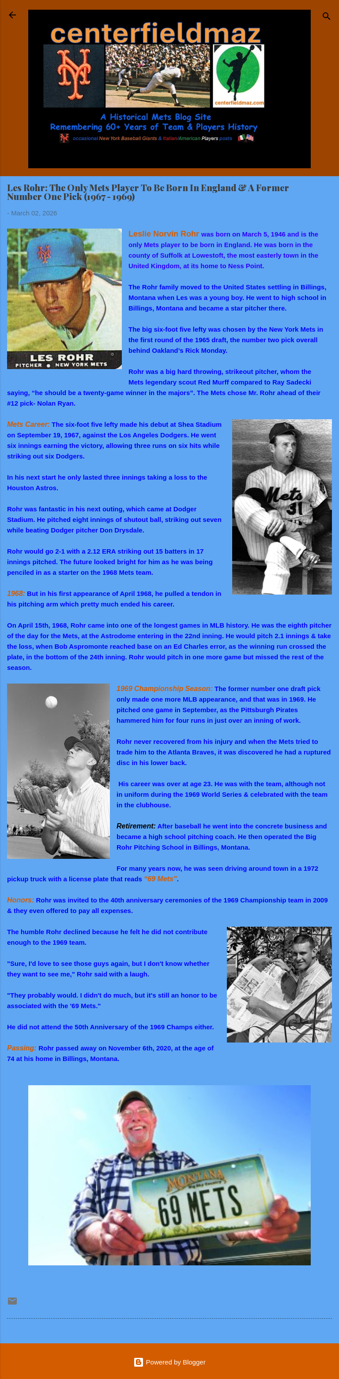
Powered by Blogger (169, 1362)
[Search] (326, 17)
